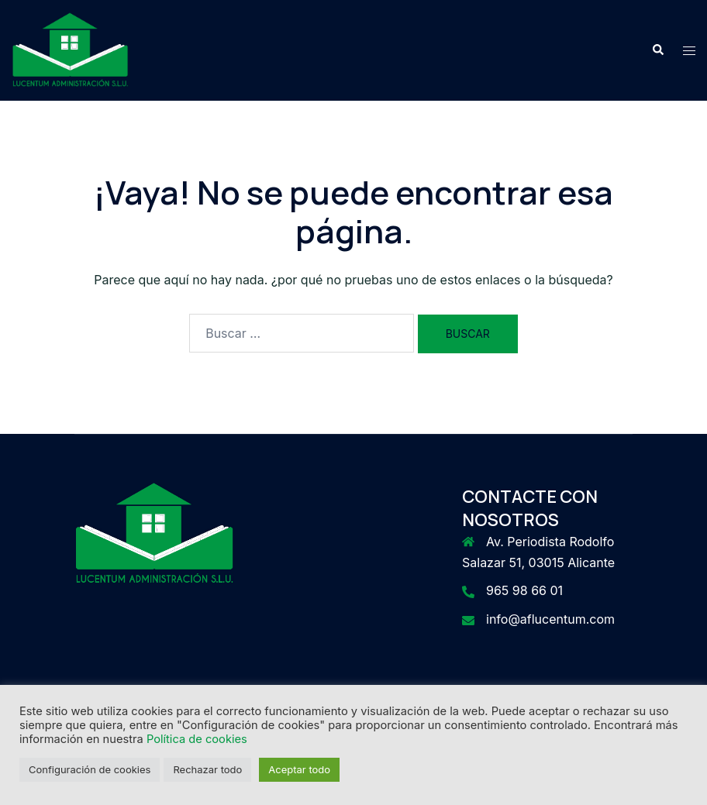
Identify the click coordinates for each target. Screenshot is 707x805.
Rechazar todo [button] (207, 769)
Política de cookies (197, 739)
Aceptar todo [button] (299, 769)
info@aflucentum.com (550, 619)
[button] (657, 50)
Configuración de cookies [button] (89, 769)
